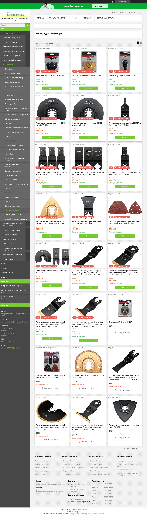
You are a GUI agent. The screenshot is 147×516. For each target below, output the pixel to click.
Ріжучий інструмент (10, 65)
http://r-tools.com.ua (8, 341)
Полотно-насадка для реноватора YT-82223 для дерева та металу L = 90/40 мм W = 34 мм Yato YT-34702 (124, 273)
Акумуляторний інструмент (13, 230)
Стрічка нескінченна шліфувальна (16, 115)
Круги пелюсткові (11, 141)
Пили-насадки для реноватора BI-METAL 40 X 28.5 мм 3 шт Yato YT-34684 (52, 173)
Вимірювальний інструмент (13, 47)
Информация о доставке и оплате (47, 471)
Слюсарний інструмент (11, 38)
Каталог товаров (41, 464)
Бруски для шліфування (13, 206)
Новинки (4, 277)
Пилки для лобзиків (11, 104)
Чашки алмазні (10, 95)
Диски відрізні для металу (14, 86)
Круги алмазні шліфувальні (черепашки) (14, 159)
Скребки (8, 202)
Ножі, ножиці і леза (11, 175)
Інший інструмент (9, 259)
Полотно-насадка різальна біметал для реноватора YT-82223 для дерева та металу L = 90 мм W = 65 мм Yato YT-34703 (87, 428)
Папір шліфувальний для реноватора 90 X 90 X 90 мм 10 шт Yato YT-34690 (124, 222)
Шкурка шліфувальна (12, 119)
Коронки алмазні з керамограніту (16, 128)
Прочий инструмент (97, 471)
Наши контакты (41, 474)
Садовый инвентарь (97, 461)
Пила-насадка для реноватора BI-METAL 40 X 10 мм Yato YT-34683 (125, 124)
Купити (52, 88)
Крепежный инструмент (71, 474)
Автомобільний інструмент (13, 60)
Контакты (87, 18)
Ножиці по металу (11, 180)
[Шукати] (27, 25)
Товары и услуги (7, 33)
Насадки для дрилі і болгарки (15, 150)
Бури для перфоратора (13, 171)
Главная (41, 18)
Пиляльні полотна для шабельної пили (16, 109)
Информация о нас (42, 468)
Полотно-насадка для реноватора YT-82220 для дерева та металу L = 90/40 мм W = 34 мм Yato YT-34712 (51, 324)
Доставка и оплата (8, 273)
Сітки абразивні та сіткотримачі (16, 219)
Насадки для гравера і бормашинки (12, 166)
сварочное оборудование (99, 468)
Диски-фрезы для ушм (12, 82)
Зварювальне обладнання (13, 255)
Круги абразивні (10, 154)
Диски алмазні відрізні (13, 73)
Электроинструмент (125, 470)
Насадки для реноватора (13, 210)
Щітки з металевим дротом (14, 132)
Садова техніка (8, 244)
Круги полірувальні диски (14, 145)
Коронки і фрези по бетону (14, 100)
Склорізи (8, 188)
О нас (3, 264)
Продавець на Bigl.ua (73, 512)
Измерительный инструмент (73, 468)
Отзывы (4, 268)
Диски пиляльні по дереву (14, 78)
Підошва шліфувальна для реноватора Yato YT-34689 (124, 426)
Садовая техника (96, 464)
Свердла (8, 123)
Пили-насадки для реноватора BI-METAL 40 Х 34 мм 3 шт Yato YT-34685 (88, 173)
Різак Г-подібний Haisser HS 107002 (122, 76)
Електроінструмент (10, 235)
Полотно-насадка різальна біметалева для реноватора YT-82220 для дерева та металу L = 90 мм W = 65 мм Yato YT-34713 (88, 325)
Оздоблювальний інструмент (13, 51)
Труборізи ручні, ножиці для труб (16, 184)
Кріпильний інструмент (11, 56)
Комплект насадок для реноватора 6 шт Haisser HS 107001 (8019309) (51, 376)
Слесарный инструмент (71, 461)
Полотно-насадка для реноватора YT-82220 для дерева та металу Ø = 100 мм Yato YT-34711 (51, 427)
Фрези (7, 136)
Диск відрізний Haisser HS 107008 (121, 322)
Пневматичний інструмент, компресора (13, 249)
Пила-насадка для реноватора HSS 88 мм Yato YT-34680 (50, 124)
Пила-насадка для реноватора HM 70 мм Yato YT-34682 (88, 376)
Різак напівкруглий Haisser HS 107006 (86, 76)
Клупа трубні (9, 193)
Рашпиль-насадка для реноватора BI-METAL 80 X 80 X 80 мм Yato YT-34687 (50, 222)
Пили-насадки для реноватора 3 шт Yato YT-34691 (51, 272)
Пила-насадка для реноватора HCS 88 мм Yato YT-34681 (87, 124)
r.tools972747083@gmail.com (11, 348)
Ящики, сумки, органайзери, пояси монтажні (13, 225)
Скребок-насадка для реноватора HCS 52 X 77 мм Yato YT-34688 (87, 222)
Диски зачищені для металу (14, 91)
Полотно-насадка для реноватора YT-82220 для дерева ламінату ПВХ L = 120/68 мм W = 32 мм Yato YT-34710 (124, 377)
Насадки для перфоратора (14, 215)
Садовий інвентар (9, 239)
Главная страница (42, 461)
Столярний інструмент (11, 42)
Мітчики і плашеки (11, 197)
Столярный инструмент (71, 464)
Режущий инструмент (125, 461)
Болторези (9, 69)
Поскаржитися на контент (77, 514)
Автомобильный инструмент (100, 474)
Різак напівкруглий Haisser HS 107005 (50, 76)
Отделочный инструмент (72, 471)
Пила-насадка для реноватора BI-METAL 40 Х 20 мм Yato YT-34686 (125, 173)
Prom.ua (84, 509)
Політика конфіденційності (95, 514)
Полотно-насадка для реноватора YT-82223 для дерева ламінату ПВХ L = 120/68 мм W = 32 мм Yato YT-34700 (87, 273)
